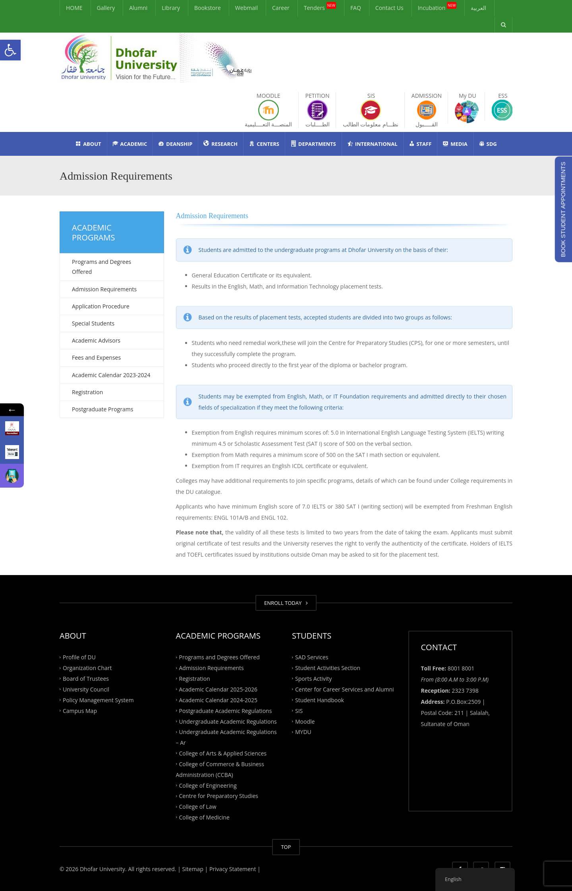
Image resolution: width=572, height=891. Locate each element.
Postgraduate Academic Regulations (225, 710)
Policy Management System (98, 699)
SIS (299, 710)
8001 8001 (461, 668)
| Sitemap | (193, 869)
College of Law (197, 806)
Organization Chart (87, 668)
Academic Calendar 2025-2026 (218, 689)
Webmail (246, 8)
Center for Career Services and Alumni (344, 689)
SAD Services (311, 657)
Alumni (138, 8)
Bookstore (207, 8)
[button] (10, 50)
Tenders (320, 7)
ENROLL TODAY (286, 602)
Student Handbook (319, 699)
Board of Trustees (86, 678)
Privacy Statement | (234, 869)
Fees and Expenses (96, 357)
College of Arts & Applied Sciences (223, 753)
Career (281, 8)
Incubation (437, 7)
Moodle (305, 721)
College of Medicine (204, 817)
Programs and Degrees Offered (101, 266)
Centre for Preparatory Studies (219, 796)
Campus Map (80, 710)
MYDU (303, 732)
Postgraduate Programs (102, 409)
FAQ (355, 8)
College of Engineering (208, 785)
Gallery (106, 8)
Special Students (93, 323)
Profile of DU (79, 657)
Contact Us (389, 8)
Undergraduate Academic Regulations (228, 721)
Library (171, 8)
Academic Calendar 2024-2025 (218, 699)
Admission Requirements (104, 289)
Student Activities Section (327, 668)
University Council (86, 689)
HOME (74, 8)
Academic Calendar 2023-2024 (111, 375)
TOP (286, 846)
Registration (87, 392)
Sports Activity (313, 678)
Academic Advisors (96, 340)
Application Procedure (100, 306)
